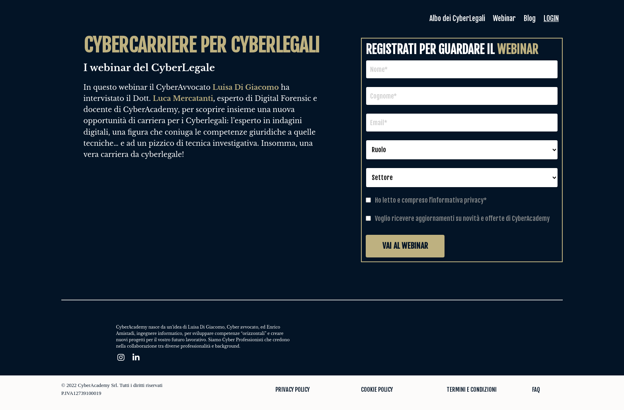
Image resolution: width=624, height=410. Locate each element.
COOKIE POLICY (377, 389)
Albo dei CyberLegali (454, 18)
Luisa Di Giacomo (246, 87)
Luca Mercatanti (183, 98)
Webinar (503, 18)
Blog (529, 18)
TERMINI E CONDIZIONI (472, 389)
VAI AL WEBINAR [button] (405, 246)
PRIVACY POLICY (292, 389)
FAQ (536, 389)
